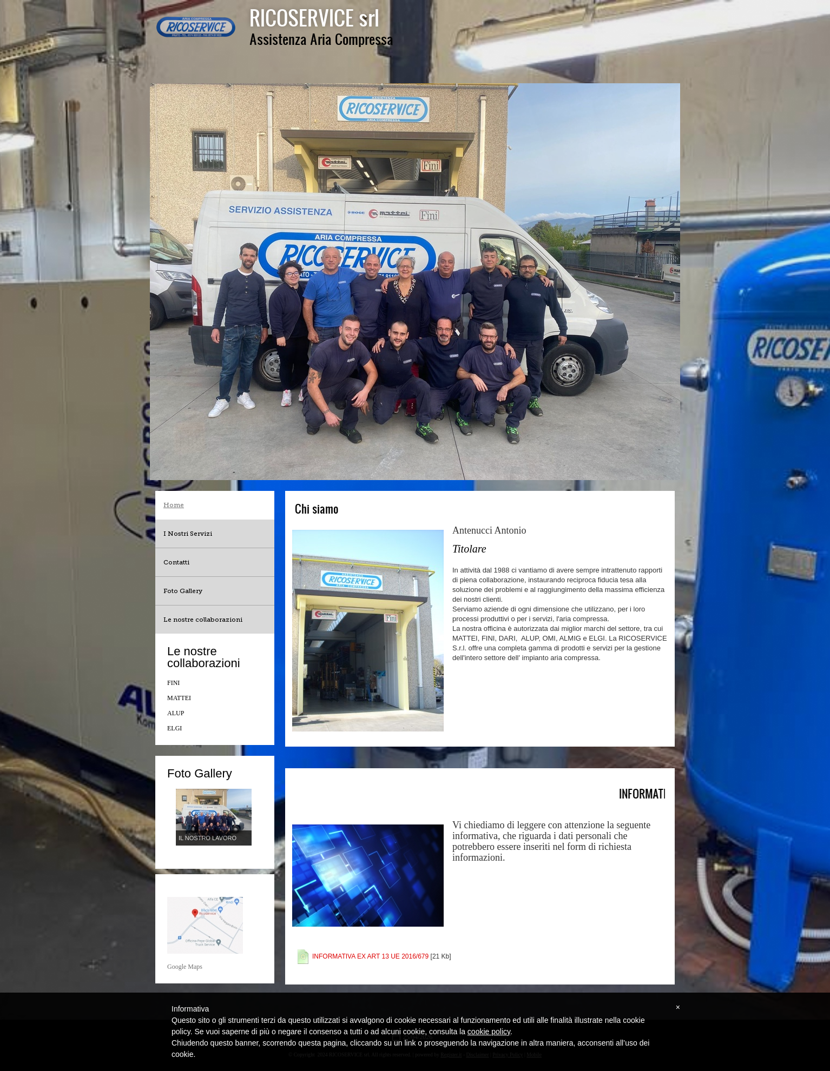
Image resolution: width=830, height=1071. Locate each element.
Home (173, 505)
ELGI (174, 728)
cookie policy (488, 1031)
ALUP (175, 713)
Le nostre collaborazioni (202, 619)
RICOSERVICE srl (314, 17)
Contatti (176, 562)
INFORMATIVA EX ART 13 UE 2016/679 (370, 956)
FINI (173, 683)
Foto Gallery (182, 591)
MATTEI (179, 698)
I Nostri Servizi (187, 533)
